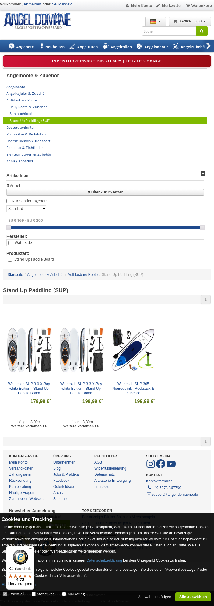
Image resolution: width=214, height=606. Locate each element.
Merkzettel (169, 5)
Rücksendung (20, 480)
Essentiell (16, 594)
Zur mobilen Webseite (27, 499)
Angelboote (15, 87)
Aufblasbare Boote (21, 100)
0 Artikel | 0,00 (190, 21)
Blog (57, 468)
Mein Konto (138, 5)
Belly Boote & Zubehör (28, 107)
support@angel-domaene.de (172, 494)
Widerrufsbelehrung (110, 468)
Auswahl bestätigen (154, 596)
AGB (98, 462)
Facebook (61, 480)
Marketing (76, 594)
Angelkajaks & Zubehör (26, 93)
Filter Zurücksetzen (105, 192)
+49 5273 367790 (164, 487)
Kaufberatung (20, 486)
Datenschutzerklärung (104, 560)
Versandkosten (21, 468)
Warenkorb (198, 5)
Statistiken (46, 594)
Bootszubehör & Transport (28, 141)
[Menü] (30, 549)
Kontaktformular (159, 481)
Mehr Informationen (19, 585)
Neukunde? (61, 4)
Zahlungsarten (21, 474)
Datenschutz (104, 474)
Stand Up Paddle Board (34, 259)
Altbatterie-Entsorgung (112, 480)
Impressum (103, 486)
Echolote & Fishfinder (24, 148)
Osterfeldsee (63, 486)
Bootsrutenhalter (20, 127)
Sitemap (60, 499)
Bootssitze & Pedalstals (26, 134)
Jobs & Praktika (66, 474)
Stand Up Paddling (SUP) (30, 120)
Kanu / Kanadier (19, 161)
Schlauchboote (21, 113)
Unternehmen (64, 462)
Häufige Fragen (21, 493)
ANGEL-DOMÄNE (40, 21)
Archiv (58, 493)
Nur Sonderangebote (29, 201)
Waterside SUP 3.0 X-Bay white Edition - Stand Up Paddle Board (29, 388)
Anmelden (32, 4)
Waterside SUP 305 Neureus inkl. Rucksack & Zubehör (133, 388)
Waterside (23, 242)
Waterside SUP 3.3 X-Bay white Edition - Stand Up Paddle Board (81, 388)
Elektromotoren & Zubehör (28, 154)
